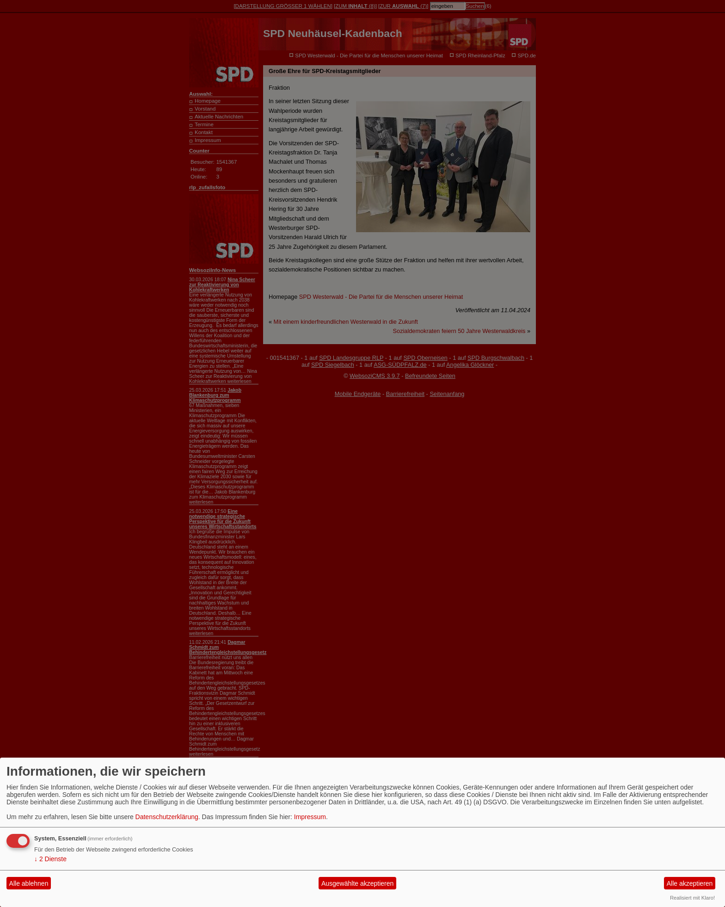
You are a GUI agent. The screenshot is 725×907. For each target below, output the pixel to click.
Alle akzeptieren (690, 883)
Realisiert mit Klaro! (692, 898)
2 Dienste (50, 859)
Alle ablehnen (29, 883)
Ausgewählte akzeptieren (357, 883)
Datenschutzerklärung (166, 817)
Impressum (310, 817)
